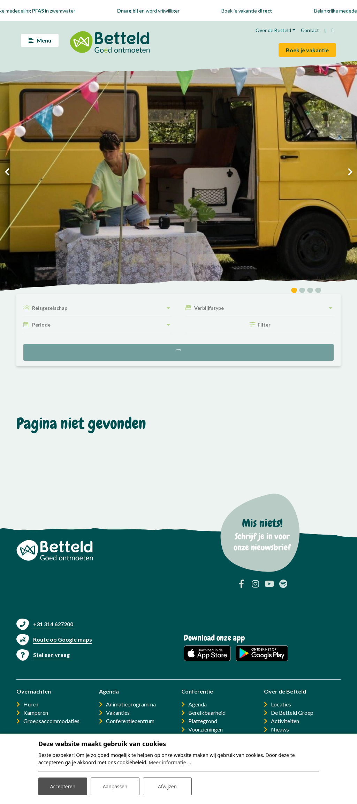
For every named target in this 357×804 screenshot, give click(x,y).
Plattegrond (202, 721)
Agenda (197, 704)
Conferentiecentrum (130, 721)
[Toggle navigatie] (40, 40)
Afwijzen (167, 786)
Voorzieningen (205, 729)
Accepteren (63, 786)
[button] (294, 291)
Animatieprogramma (131, 704)
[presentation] (7, 172)
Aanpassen (115, 786)
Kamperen (35, 712)
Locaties (281, 704)
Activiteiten (285, 721)
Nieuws (280, 729)
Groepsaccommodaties (51, 721)
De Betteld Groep (292, 712)
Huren (30, 704)
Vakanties (118, 712)
